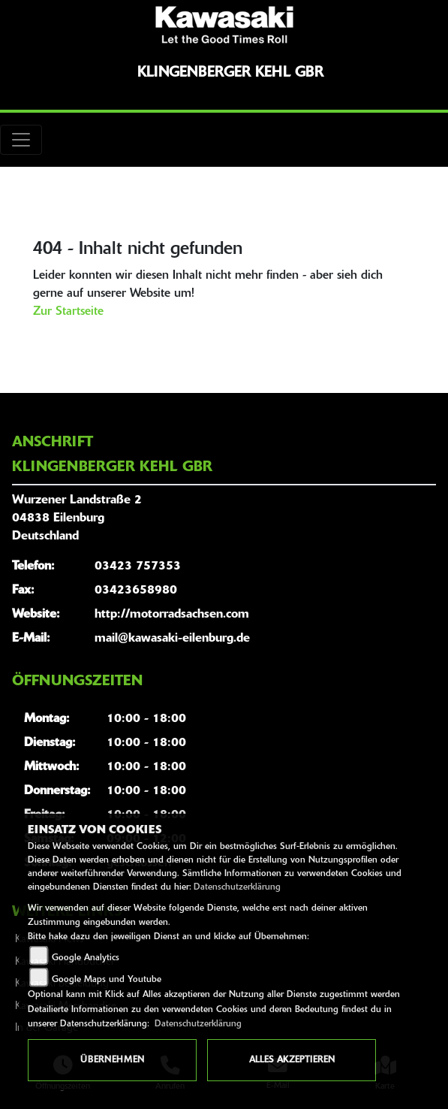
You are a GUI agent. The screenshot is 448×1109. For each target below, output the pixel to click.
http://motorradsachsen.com (172, 615)
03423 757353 (138, 567)
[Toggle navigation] (21, 140)
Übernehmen (112, 1060)
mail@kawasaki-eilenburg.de (172, 639)
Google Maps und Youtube (106, 979)
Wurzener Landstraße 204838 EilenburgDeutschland (77, 518)
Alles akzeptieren (292, 1060)
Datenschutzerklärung (237, 887)
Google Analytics (85, 957)
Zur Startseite (68, 312)
